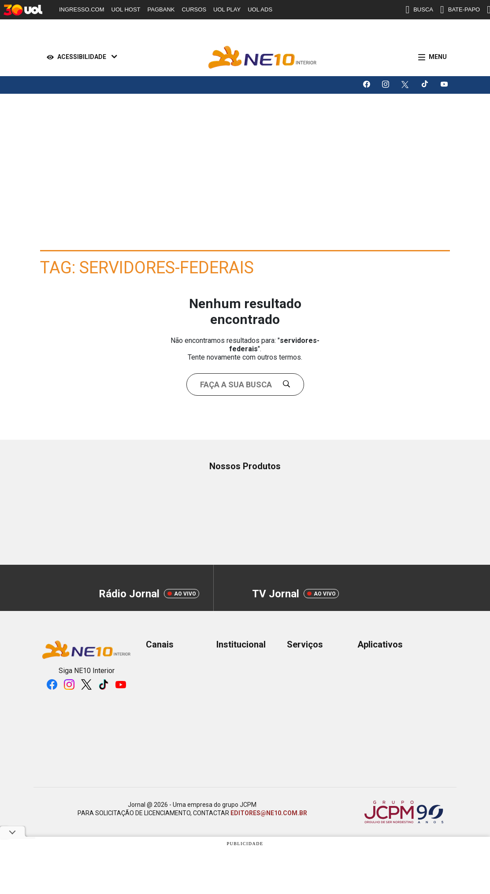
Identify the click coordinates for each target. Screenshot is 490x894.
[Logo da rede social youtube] (444, 85)
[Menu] (430, 57)
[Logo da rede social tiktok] (425, 85)
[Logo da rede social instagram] (386, 85)
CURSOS (194, 9)
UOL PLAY (227, 9)
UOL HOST (126, 9)
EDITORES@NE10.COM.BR (268, 813)
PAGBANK (161, 9)
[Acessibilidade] (80, 57)
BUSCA (419, 9)
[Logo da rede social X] (406, 85)
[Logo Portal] (262, 57)
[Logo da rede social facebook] (367, 85)
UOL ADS (260, 9)
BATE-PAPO (460, 9)
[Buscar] (290, 384)
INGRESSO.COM (81, 9)
